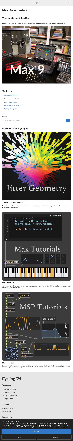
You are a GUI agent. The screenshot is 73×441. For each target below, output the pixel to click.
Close (19, 437)
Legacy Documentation (11, 105)
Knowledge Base (7, 408)
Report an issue (7, 411)
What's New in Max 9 (11, 95)
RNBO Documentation (9, 389)
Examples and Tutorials (11, 99)
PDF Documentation (8, 392)
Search (4, 116)
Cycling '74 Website (8, 398)
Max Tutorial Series (10, 102)
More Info (54, 437)
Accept (36, 431)
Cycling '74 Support (10, 109)
